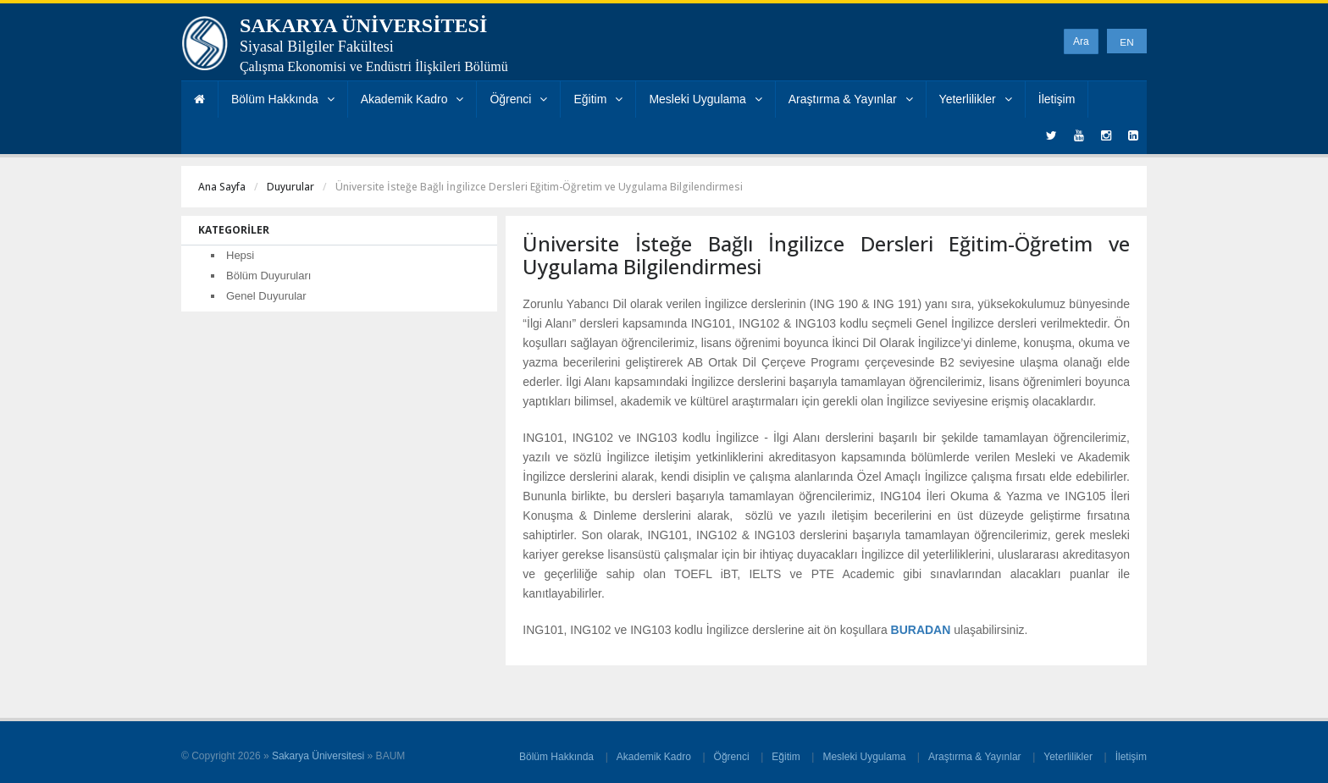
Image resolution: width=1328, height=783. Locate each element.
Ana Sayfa (222, 186)
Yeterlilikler (975, 99)
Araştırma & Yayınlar (850, 99)
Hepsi (240, 255)
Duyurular (290, 186)
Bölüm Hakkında (283, 99)
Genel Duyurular (266, 295)
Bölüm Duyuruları (268, 275)
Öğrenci (518, 99)
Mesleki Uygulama (705, 99)
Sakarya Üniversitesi (318, 756)
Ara (1081, 41)
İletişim (1057, 99)
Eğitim (597, 99)
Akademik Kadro (412, 99)
